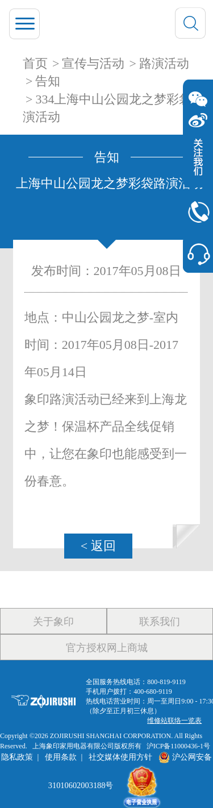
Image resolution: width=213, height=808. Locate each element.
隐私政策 (17, 756)
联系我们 (159, 621)
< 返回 (98, 546)
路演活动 (164, 63)
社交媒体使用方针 (120, 756)
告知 (47, 81)
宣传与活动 (93, 63)
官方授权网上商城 (107, 647)
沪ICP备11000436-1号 (178, 746)
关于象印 (53, 621)
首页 (35, 63)
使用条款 (61, 756)
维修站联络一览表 (174, 720)
